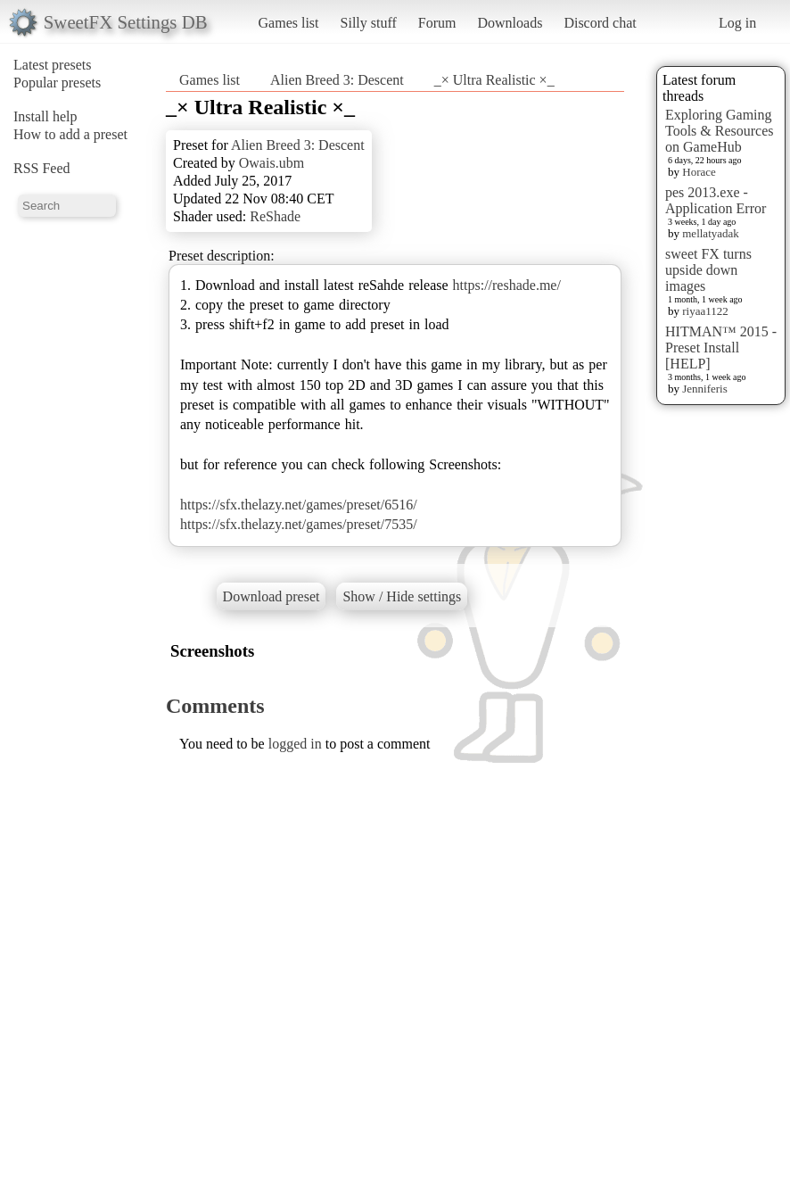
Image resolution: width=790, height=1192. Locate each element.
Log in (737, 22)
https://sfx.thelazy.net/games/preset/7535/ (298, 524)
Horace (699, 171)
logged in (295, 743)
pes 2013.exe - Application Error (715, 200)
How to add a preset (70, 134)
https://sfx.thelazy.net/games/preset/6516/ (298, 504)
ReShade (275, 216)
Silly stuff (369, 22)
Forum (437, 22)
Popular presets (57, 82)
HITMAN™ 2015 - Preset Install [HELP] (721, 347)
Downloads (509, 22)
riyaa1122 (705, 311)
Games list (289, 22)
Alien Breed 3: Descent (337, 79)
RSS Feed (41, 168)
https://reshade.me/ (507, 285)
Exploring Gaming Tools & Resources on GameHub (719, 130)
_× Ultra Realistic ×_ (494, 79)
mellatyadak (710, 233)
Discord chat (600, 22)
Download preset (271, 596)
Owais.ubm (271, 162)
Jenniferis (705, 388)
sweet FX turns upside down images (708, 270)
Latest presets (52, 64)
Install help (45, 116)
